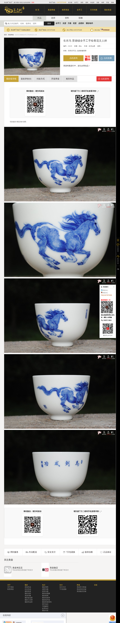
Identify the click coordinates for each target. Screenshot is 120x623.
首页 (5, 35)
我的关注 (118, 240)
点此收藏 (108, 58)
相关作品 (70, 79)
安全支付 (51, 552)
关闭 (113, 287)
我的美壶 (107, 10)
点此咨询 (73, 58)
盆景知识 (45, 608)
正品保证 (107, 552)
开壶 (107, 2)
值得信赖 (89, 552)
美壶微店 (54, 568)
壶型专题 (45, 591)
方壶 (69, 23)
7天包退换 (70, 552)
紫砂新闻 (45, 595)
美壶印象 (28, 595)
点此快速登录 (81, 51)
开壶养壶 (55, 79)
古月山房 (92, 46)
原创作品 (28, 587)
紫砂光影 (28, 593)
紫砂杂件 (89, 23)
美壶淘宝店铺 (81, 589)
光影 (97, 2)
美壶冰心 (105, 290)
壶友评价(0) (26, 79)
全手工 (76, 2)
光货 (64, 23)
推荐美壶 (65, 10)
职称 (112, 2)
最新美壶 (28, 591)
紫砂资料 (45, 587)
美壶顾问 (118, 249)
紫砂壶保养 (46, 598)
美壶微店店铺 (81, 591)
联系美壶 (10, 589)
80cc (80, 46)
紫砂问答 (45, 610)
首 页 (37, 10)
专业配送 (33, 552)
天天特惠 (93, 10)
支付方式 (62, 587)
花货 (74, 23)
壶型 (82, 2)
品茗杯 (81, 23)
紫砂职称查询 (46, 602)
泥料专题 (45, 589)
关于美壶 (10, 587)
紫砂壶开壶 (46, 600)
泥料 (86, 2)
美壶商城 (51, 10)
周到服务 (14, 552)
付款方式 (41, 79)
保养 (102, 2)
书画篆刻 (45, 606)
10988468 (105, 30)
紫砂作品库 (29, 602)
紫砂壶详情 (11, 79)
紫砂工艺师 (29, 600)
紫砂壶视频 (46, 593)
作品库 (92, 2)
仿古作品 (28, 589)
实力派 (70, 2)
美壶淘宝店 (17, 568)
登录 (33, 2)
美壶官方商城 (81, 587)
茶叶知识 (45, 604)
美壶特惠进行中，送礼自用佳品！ (76, 66)
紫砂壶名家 (29, 598)
